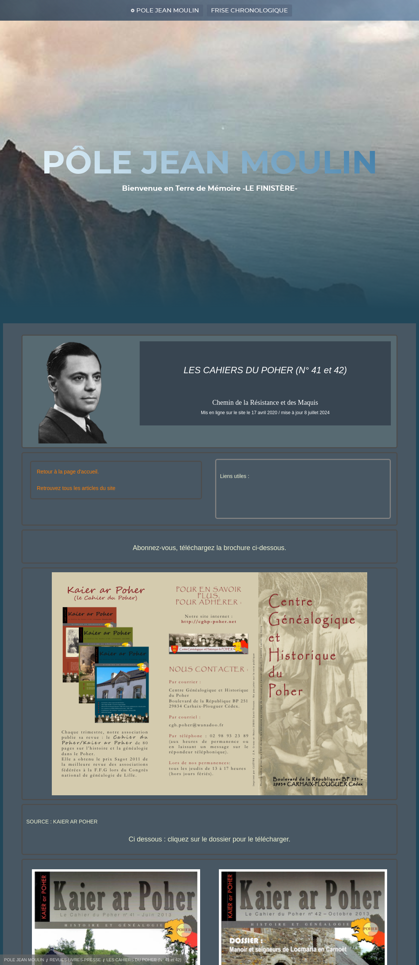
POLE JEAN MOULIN (167, 11)
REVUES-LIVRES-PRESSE (75, 959)
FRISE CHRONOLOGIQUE (249, 11)
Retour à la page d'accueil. (68, 472)
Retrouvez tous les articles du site (76, 488)
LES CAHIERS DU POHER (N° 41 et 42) (143, 959)
